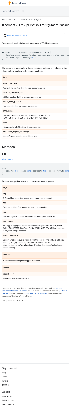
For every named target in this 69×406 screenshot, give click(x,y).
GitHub (4, 377)
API (15, 20)
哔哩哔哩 (5, 385)
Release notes (8, 400)
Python (38, 20)
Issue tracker (7, 396)
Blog (4, 373)
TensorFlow (6, 20)
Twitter (5, 381)
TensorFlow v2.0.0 (13, 11)
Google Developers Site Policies (35, 293)
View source (7, 159)
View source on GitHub (15, 35)
